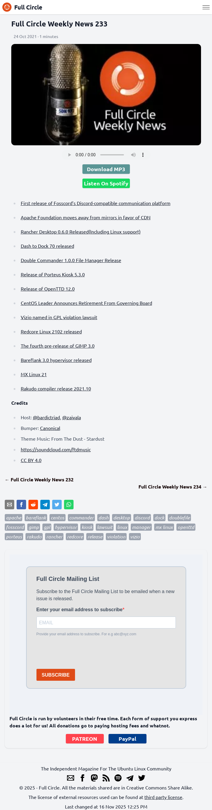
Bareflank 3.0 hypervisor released (56, 360)
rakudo (34, 536)
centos (57, 517)
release (94, 536)
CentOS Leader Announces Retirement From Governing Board (86, 303)
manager (141, 527)
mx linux (164, 527)
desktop (121, 517)
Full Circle (22, 7)
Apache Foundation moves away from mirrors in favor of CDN (86, 217)
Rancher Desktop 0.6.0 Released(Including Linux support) (81, 231)
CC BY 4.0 (31, 460)
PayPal (127, 738)
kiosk (87, 527)
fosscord (15, 527)
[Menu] (206, 7)
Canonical (50, 428)
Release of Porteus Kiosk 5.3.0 (53, 274)
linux (122, 527)
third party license (163, 797)
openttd (186, 527)
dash (103, 517)
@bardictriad (46, 417)
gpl (47, 527)
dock (159, 517)
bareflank (36, 517)
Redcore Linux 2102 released (51, 331)
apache (13, 517)
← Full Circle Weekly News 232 (39, 479)
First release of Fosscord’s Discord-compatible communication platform (95, 203)
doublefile (179, 517)
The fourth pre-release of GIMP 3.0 (58, 346)
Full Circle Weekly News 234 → (172, 486)
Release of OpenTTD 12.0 (48, 288)
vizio (135, 536)
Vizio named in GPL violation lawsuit (59, 317)
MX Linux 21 (34, 374)
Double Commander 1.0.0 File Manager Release (71, 260)
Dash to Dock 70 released (47, 246)
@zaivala (71, 417)
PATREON (84, 738)
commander (81, 517)
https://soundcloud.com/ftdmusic (56, 449)
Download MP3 (106, 169)
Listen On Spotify (106, 183)
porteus (14, 536)
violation (116, 536)
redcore (75, 536)
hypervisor (66, 527)
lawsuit (104, 527)
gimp (33, 527)
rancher (54, 536)
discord (142, 517)
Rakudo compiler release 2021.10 (56, 388)
